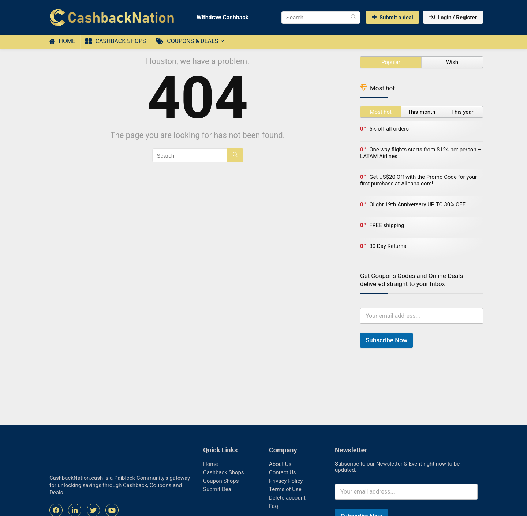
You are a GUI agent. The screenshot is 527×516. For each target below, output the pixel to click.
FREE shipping (386, 225)
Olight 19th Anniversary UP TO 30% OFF (417, 204)
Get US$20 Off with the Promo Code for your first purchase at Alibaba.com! (418, 180)
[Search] (353, 17)
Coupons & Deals (187, 41)
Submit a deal (392, 17)
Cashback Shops (115, 41)
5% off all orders (389, 128)
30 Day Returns (387, 246)
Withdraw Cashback (219, 17)
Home (62, 41)
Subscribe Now (386, 340)
